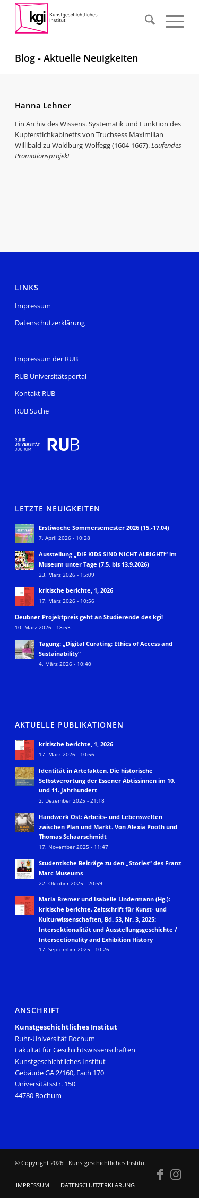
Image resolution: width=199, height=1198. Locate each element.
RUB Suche (32, 411)
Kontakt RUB (35, 393)
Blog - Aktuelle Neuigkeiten (76, 58)
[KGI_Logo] (82, 21)
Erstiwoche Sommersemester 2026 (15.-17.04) (104, 527)
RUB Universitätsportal (50, 376)
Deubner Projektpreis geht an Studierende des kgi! (89, 617)
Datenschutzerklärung (50, 322)
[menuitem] (144, 21)
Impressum (33, 305)
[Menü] (169, 21)
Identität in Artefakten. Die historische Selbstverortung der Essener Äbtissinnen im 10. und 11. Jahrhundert (107, 780)
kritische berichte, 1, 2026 (76, 590)
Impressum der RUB (46, 359)
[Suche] (144, 21)
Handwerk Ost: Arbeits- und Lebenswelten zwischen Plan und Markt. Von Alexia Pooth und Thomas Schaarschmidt (108, 827)
